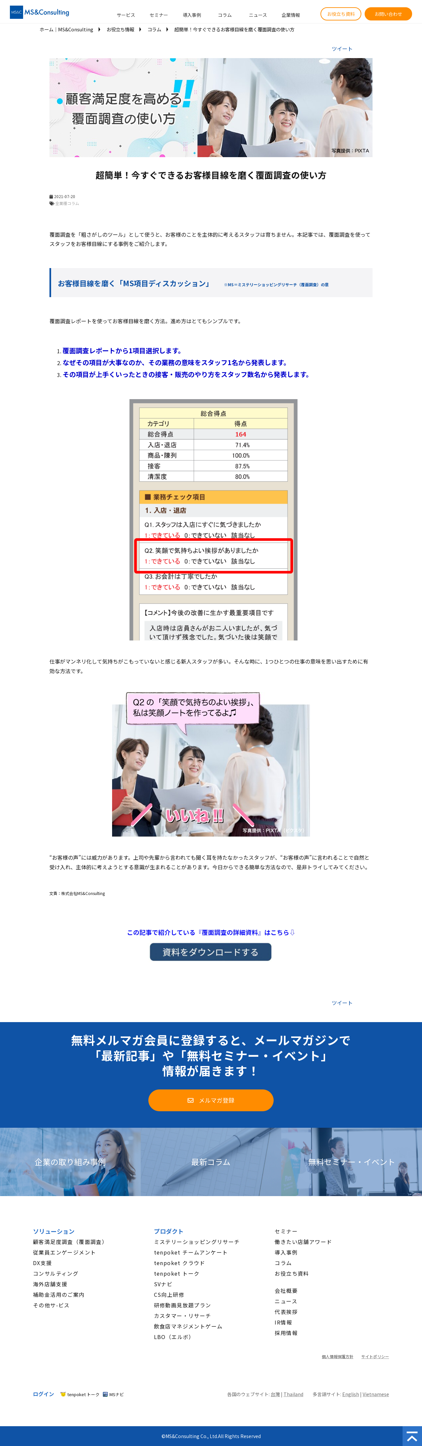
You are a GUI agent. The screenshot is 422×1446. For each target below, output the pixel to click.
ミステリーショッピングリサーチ (197, 1242)
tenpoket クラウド (179, 1263)
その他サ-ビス (51, 1305)
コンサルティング (55, 1273)
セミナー (159, 15)
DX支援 (42, 1263)
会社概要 (286, 1290)
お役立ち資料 (341, 14)
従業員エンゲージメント (64, 1252)
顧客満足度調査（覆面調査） (70, 1242)
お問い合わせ (388, 14)
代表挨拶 (286, 1312)
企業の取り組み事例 (70, 1162)
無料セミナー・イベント (351, 1162)
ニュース (258, 15)
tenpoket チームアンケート (191, 1252)
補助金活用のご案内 (59, 1294)
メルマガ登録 (216, 1100)
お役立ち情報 (120, 29)
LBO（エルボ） (174, 1337)
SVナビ (163, 1284)
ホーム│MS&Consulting (66, 29)
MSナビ (116, 1394)
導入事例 (192, 15)
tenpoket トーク (177, 1273)
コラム (225, 15)
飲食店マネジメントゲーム (188, 1326)
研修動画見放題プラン (182, 1305)
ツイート (342, 48)
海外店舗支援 (50, 1284)
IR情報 (283, 1322)
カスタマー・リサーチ (182, 1316)
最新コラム (210, 1162)
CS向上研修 (169, 1294)
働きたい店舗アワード (303, 1242)
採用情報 (286, 1333)
